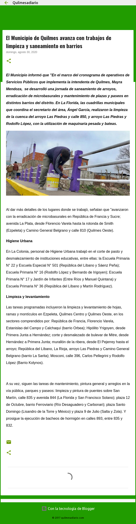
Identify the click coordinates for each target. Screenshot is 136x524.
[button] (8, 61)
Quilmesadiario (25, 3)
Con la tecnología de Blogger (68, 509)
